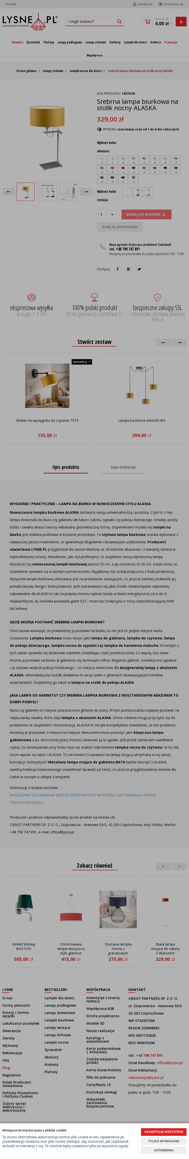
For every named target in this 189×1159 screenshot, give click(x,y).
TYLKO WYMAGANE (163, 1141)
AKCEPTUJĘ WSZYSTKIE (163, 1132)
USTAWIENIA (164, 1150)
